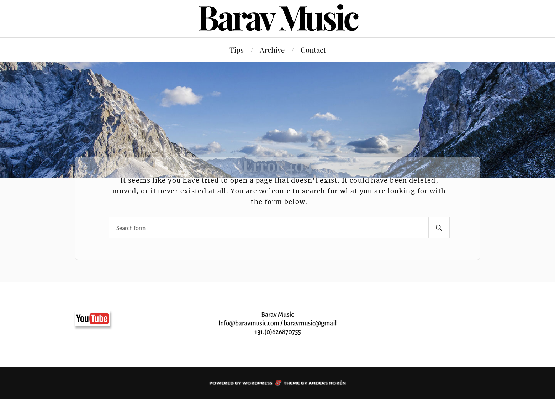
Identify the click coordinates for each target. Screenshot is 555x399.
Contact (313, 49)
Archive (272, 49)
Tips (236, 49)
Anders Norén (327, 382)
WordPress (257, 382)
